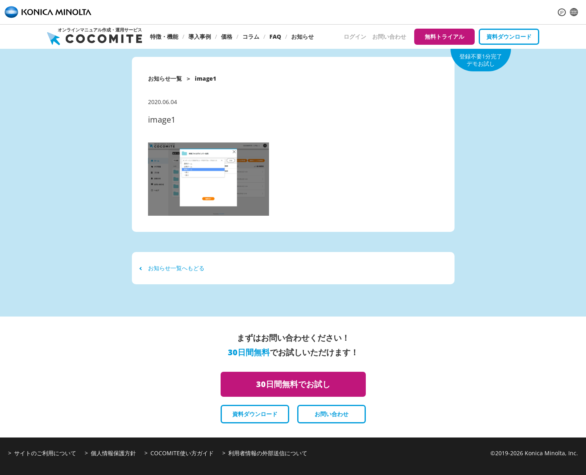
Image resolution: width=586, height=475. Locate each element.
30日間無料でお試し (293, 384)
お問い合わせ (389, 36)
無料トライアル (444, 36)
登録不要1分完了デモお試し (480, 59)
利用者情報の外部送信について (267, 453)
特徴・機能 (164, 36)
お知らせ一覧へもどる (172, 268)
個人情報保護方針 (113, 453)
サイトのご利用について (45, 453)
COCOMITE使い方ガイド (182, 453)
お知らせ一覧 (165, 78)
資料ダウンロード (509, 36)
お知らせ (302, 36)
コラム (250, 36)
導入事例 (199, 36)
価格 (226, 36)
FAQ (275, 36)
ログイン (355, 36)
